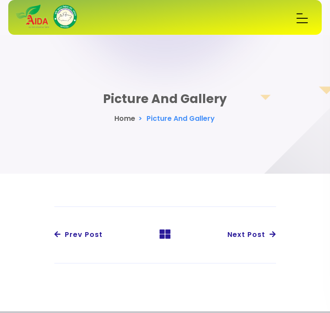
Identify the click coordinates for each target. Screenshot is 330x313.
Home (124, 118)
